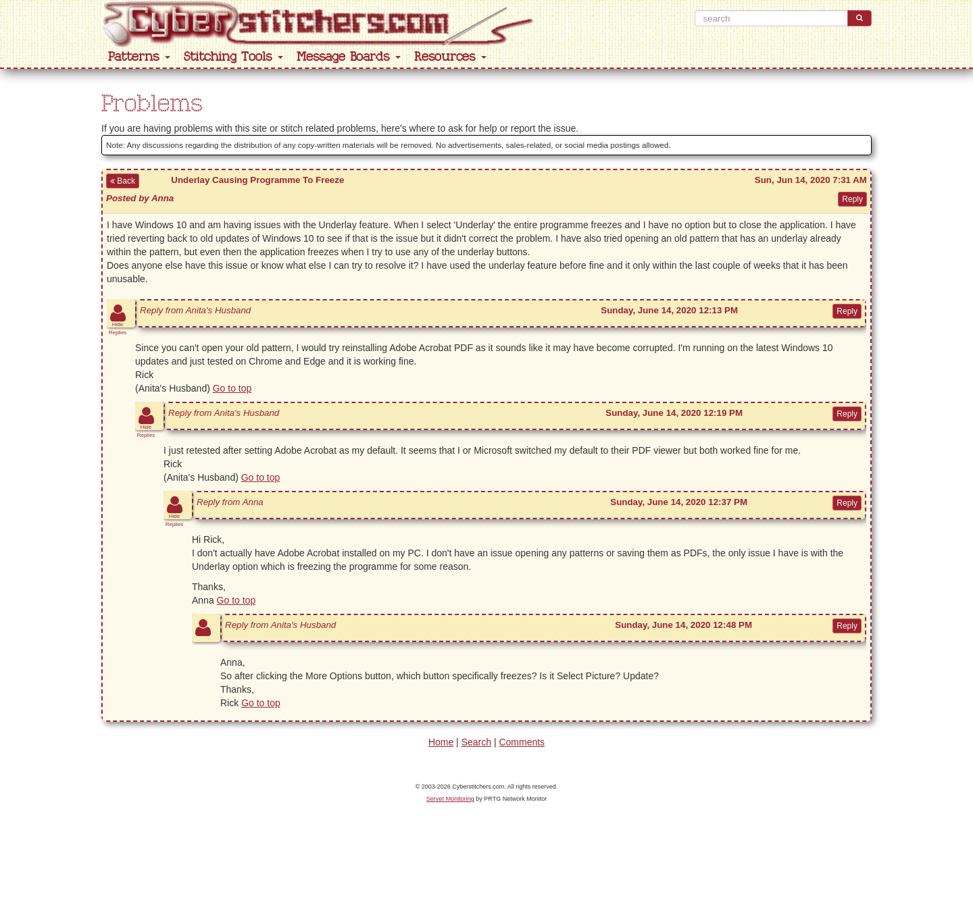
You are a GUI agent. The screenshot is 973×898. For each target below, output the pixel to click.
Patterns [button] (139, 57)
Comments (522, 742)
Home (440, 742)
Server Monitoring (450, 798)
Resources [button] (450, 57)
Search (476, 742)
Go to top (232, 388)
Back (122, 181)
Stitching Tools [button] (233, 57)
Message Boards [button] (349, 57)
